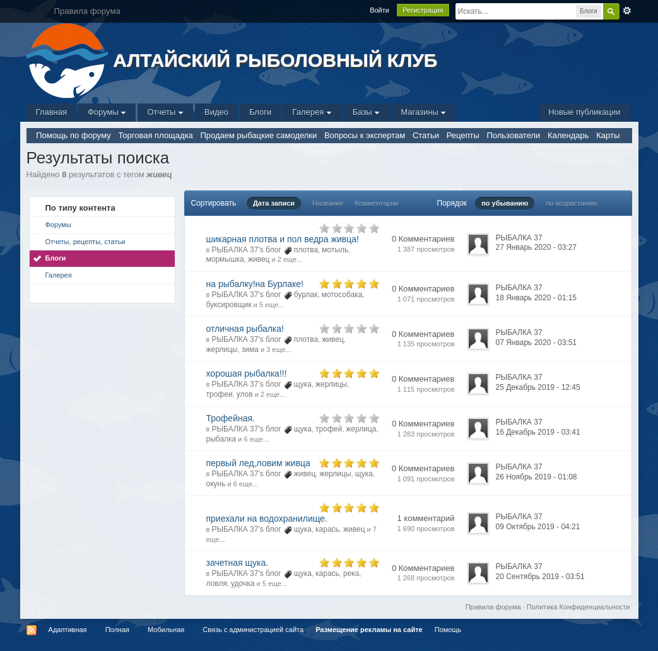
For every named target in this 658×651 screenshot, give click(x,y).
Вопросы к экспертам (364, 135)
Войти (379, 10)
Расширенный (627, 11)
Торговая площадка (155, 135)
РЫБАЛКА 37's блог (246, 249)
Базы (366, 112)
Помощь (448, 629)
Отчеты (165, 112)
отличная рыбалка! (245, 329)
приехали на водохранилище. (266, 518)
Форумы (107, 112)
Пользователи (513, 135)
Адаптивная (68, 629)
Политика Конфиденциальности (578, 607)
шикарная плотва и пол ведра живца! (282, 239)
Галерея (311, 112)
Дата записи (274, 203)
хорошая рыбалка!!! (246, 373)
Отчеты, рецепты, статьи (85, 241)
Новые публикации (584, 112)
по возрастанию (571, 203)
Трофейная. (230, 418)
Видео (216, 112)
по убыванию (504, 203)
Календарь (568, 135)
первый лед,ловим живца (258, 463)
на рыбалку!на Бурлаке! (254, 284)
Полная (117, 629)
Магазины (423, 112)
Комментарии (376, 203)
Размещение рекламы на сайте (369, 629)
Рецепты (463, 135)
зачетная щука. (237, 563)
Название (327, 203)
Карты (608, 135)
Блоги (260, 112)
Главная (51, 112)
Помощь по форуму (73, 135)
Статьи (426, 135)
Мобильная (166, 629)
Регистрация (422, 10)
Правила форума (493, 607)
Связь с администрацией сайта (253, 629)
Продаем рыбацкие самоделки (258, 135)
